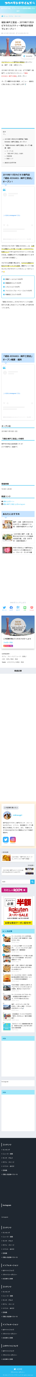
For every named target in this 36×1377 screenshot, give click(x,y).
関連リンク (10, 159)
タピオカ (11, 662)
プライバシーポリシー (10, 1275)
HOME (18, 1369)
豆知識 (5, 1170)
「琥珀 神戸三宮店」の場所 (15, 154)
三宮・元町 (5, 659)
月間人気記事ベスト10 (10, 1174)
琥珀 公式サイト (8, 501)
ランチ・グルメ (8, 1158)
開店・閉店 (14, 659)
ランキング (6, 1150)
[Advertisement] (18, 106)
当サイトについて (8, 1270)
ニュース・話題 (20, 656)
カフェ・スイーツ (7, 656)
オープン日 (10, 151)
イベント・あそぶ (8, 1166)
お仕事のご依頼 (8, 1279)
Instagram (13, 843)
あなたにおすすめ (10, 163)
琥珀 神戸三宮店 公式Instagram (14, 504)
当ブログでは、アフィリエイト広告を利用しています (18, 9)
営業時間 (9, 156)
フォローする (8, 642)
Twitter (5, 843)
